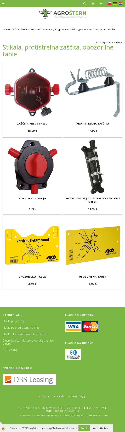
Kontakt (60, 396)
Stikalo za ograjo (32, 198)
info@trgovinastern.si (66, 411)
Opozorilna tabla (32, 276)
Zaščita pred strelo (32, 123)
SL (109, 3)
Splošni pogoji (78, 396)
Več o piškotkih (100, 428)
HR (120, 3)
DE (115, 3)
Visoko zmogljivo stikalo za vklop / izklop (92, 200)
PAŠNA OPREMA (20, 29)
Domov (6, 29)
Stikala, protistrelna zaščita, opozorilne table (93, 29)
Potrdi (84, 428)
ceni (110, 42)
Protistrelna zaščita (92, 123)
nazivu (118, 42)
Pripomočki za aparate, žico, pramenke (50, 29)
